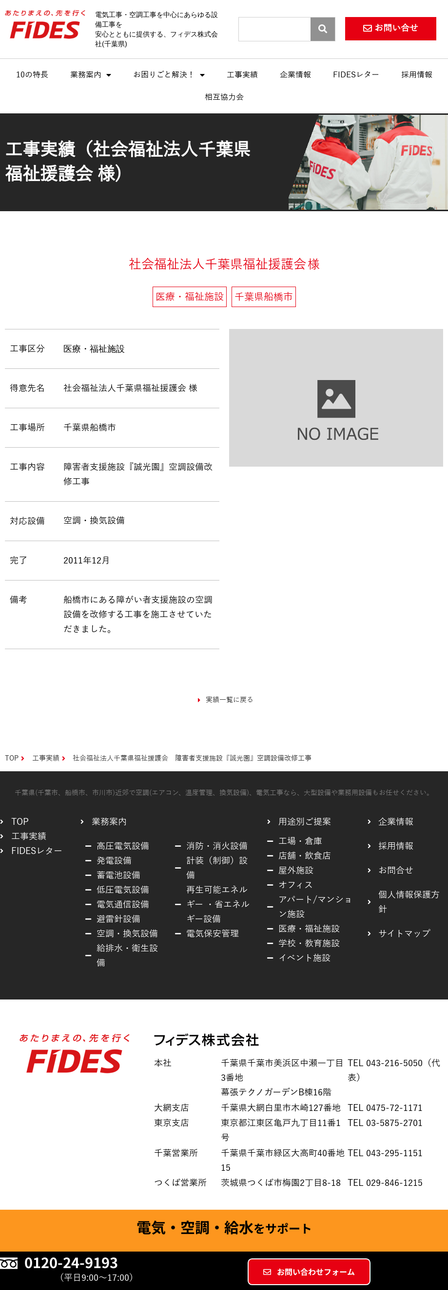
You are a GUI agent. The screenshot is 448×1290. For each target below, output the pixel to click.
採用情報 (416, 75)
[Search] (323, 29)
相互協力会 (224, 97)
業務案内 (90, 75)
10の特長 (32, 75)
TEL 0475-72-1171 (385, 1108)
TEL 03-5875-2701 (385, 1123)
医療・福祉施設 (94, 349)
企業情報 (295, 75)
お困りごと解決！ (169, 75)
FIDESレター (356, 75)
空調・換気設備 (94, 521)
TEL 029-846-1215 (385, 1183)
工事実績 (242, 75)
